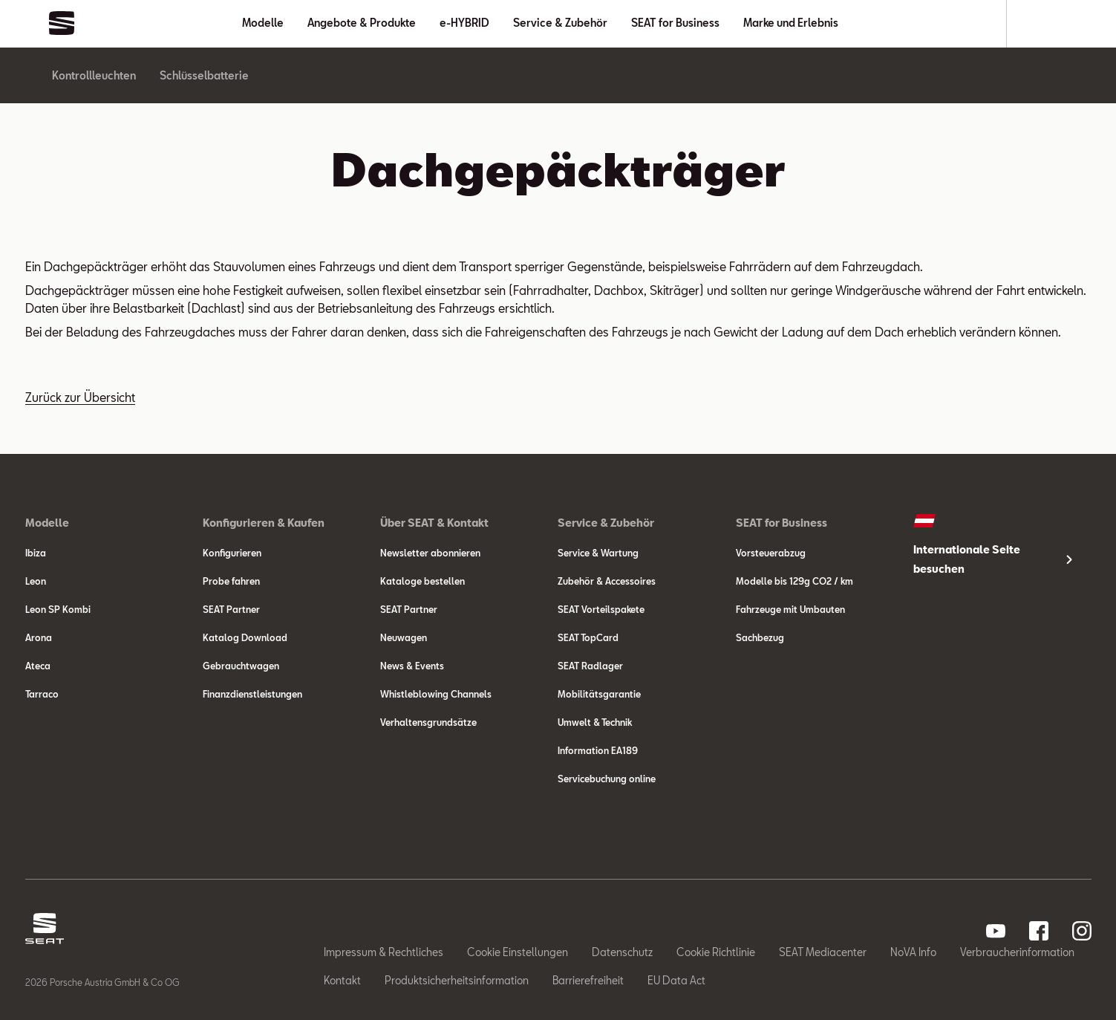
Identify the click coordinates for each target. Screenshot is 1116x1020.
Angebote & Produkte (361, 22)
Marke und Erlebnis (790, 22)
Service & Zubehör (560, 22)
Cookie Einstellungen (517, 952)
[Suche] (1037, 24)
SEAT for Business (675, 22)
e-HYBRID (464, 22)
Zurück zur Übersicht (80, 397)
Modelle (263, 22)
